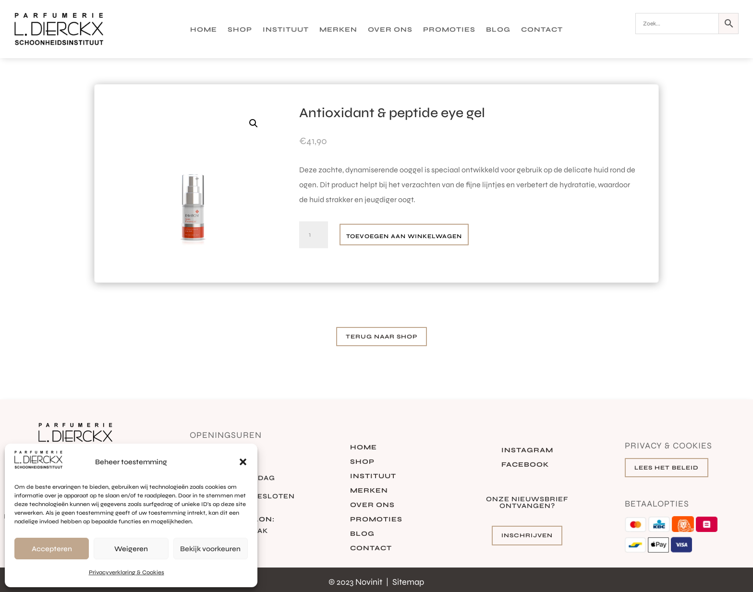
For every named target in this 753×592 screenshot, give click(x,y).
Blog (498, 30)
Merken (338, 30)
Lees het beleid (666, 467)
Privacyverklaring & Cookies (126, 572)
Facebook (525, 465)
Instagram (527, 450)
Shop (240, 30)
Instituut (286, 30)
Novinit (369, 582)
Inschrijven (527, 535)
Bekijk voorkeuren (210, 548)
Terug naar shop (381, 336)
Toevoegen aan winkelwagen (404, 236)
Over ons (390, 30)
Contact (542, 30)
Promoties (449, 30)
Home (203, 30)
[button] (243, 462)
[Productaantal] (313, 234)
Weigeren (131, 548)
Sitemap (408, 582)
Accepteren (52, 548)
